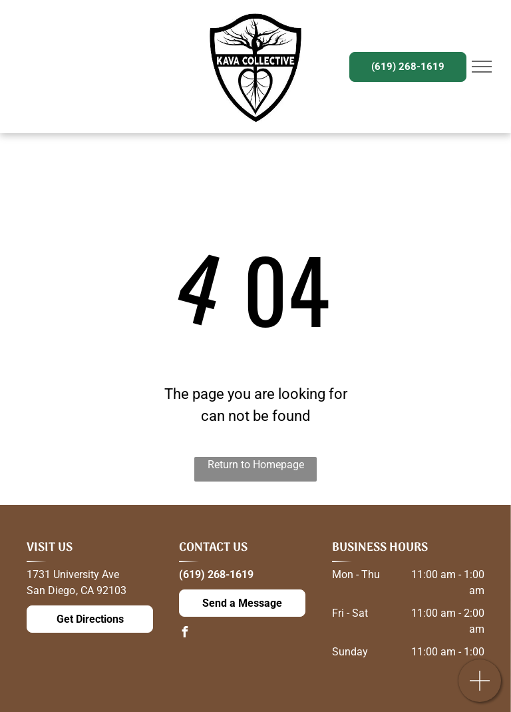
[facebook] (184, 633)
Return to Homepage (256, 464)
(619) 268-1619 (216, 574)
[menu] (481, 66)
